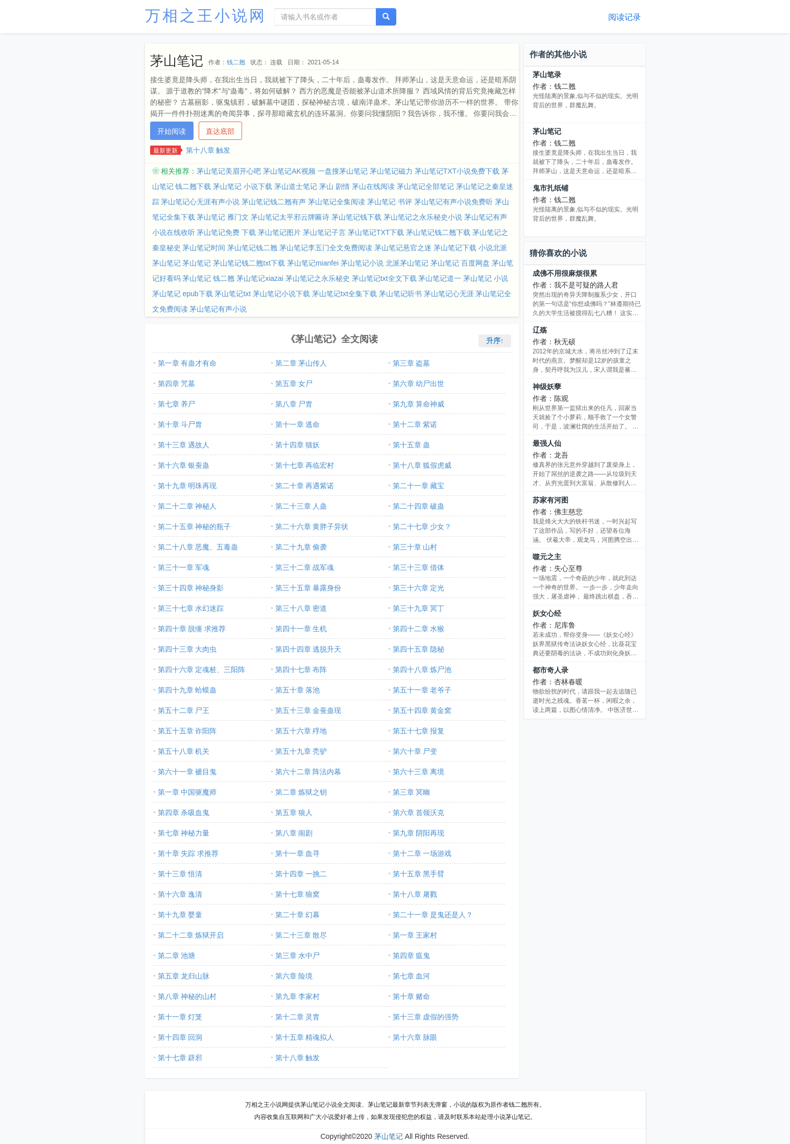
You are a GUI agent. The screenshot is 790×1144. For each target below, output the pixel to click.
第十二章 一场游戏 (422, 853)
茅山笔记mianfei (313, 263)
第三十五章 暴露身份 (308, 588)
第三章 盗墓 (411, 363)
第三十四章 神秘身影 (191, 588)
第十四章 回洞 (180, 1037)
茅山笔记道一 (439, 278)
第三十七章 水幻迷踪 (191, 608)
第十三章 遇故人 (184, 445)
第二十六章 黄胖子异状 (312, 526)
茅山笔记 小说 (485, 278)
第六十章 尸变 (415, 751)
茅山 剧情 (334, 186)
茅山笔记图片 (279, 232)
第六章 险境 (294, 976)
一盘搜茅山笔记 (343, 171)
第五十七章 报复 (419, 731)
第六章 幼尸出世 (419, 383)
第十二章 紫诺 (415, 424)
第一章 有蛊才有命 (187, 363)
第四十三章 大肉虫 (187, 649)
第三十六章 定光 (419, 588)
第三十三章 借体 (419, 567)
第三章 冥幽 (411, 792)
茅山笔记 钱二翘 (208, 278)
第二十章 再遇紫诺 (304, 486)
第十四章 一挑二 (301, 874)
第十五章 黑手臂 (419, 874)
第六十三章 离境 (419, 772)
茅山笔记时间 (203, 248)
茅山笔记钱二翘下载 (438, 232)
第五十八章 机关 (184, 751)
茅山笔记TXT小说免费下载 (457, 171)
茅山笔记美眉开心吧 (229, 171)
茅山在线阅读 (373, 186)
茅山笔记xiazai (259, 278)
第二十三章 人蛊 (301, 506)
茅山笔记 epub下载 (182, 294)
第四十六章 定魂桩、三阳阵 (202, 669)
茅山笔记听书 (400, 294)
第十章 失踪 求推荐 (188, 853)
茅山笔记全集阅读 (336, 202)
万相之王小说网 (206, 15)
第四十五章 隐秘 (419, 649)
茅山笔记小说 (362, 263)
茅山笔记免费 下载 (226, 232)
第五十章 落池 (297, 690)
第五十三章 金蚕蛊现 (308, 710)
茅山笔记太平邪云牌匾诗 (290, 217)
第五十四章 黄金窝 (422, 710)
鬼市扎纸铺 (550, 188)
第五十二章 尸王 (184, 710)
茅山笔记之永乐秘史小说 (423, 217)
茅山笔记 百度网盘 (460, 263)
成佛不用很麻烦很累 (565, 273)
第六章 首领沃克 (419, 812)
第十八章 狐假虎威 (422, 465)
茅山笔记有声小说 (218, 309)
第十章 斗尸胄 (180, 424)
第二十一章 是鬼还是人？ (433, 915)
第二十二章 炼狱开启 (191, 935)
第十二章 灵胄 (297, 1017)
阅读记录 (624, 17)
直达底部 (220, 131)
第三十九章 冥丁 (419, 608)
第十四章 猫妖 (297, 445)
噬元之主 (547, 557)
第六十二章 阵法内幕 (308, 772)
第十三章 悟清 (180, 874)
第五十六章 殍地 (301, 731)
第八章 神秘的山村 (187, 996)
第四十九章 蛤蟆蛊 (187, 690)
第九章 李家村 (297, 996)
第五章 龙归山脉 (184, 976)
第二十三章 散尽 (301, 935)
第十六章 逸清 (180, 894)
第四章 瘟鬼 (411, 955)
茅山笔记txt (232, 294)
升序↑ (495, 341)
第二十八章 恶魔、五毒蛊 (198, 547)
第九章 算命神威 (419, 404)
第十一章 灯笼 (180, 1017)
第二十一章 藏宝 (419, 486)
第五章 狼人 (294, 812)
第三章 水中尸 (297, 955)
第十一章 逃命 (297, 424)
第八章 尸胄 (294, 404)
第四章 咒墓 (177, 383)
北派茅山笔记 (407, 263)
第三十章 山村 (415, 547)
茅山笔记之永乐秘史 (317, 278)
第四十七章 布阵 (301, 669)
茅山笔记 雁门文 (223, 217)
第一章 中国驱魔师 (187, 792)
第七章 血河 (411, 976)
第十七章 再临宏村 (304, 465)
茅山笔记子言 (324, 232)
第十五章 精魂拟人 (304, 1037)
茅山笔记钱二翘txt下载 (249, 263)
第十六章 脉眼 (415, 1037)
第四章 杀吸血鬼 (184, 812)
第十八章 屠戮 (415, 894)
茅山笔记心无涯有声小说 (200, 202)
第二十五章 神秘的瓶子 (194, 526)
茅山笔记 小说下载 (242, 186)
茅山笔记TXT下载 (376, 232)
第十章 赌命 (411, 996)
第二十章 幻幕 (297, 915)
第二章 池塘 (177, 955)
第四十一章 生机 (301, 629)
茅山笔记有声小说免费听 (453, 202)
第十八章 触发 (208, 150)
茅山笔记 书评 (389, 202)
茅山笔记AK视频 (289, 171)
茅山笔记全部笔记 (425, 186)
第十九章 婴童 (180, 915)
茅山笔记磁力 (391, 171)
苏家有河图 (550, 500)
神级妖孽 (547, 387)
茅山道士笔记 (295, 186)
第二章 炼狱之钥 (301, 792)
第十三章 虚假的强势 (426, 1017)
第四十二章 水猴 (419, 629)
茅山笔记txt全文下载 (384, 278)
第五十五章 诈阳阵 (187, 731)
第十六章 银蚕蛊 (184, 465)
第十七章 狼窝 (297, 894)
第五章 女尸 (294, 383)
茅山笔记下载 (455, 248)
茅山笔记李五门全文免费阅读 (325, 248)
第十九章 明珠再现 (187, 486)
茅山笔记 (196, 263)
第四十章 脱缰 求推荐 (192, 629)
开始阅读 (171, 131)
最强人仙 (547, 443)
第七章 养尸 (177, 404)
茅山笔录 (547, 74)
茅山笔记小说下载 (281, 294)
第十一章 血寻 (297, 853)
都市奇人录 (550, 670)
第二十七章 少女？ (422, 526)
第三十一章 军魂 (184, 567)
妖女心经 (547, 613)
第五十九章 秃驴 (301, 751)
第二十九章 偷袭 (301, 547)
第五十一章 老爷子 (422, 690)
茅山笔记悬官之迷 (403, 248)
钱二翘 (236, 62)
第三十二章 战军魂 (304, 567)
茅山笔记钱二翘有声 (274, 202)
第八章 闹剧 (294, 833)
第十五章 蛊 (411, 445)
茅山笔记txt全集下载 (344, 294)
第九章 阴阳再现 (419, 833)
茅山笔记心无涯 (449, 294)
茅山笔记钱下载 (356, 217)
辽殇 (540, 330)
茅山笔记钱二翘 (252, 248)
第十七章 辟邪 (180, 1058)
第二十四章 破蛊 (419, 506)
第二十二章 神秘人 (187, 506)
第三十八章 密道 (301, 608)
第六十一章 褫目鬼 (187, 772)
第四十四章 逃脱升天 (308, 649)
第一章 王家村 (415, 935)
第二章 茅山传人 (301, 363)
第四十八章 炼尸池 (422, 669)
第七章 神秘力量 (184, 833)
